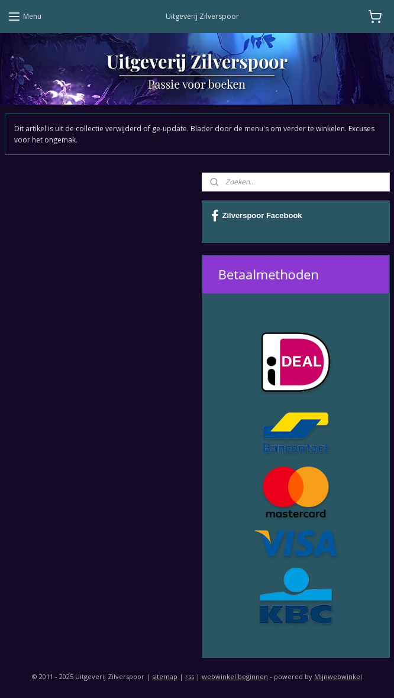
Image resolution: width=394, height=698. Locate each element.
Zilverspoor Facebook (256, 216)
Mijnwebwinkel (338, 676)
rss (189, 676)
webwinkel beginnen (235, 676)
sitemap (164, 676)
